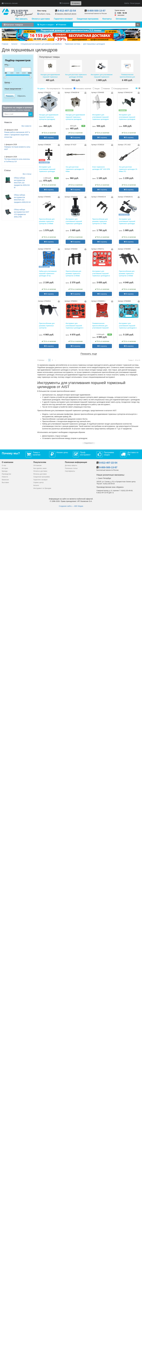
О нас (4, 465)
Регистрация (135, 3)
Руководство (6, 474)
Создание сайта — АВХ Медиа (71, 506)
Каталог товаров (13, 24)
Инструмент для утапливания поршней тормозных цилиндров (100, 117)
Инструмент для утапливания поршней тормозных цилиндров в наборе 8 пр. (128, 325)
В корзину (49, 137)
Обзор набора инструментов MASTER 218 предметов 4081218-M (22, 182)
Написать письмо (10, 3)
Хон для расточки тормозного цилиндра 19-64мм (76, 76)
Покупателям (39, 462)
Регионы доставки (40, 474)
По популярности (54, 89)
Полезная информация (76, 462)
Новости (5, 477)
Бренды (5, 471)
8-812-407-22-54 (67, 10)
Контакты (107, 19)
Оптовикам (121, 19)
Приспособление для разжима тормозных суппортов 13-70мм (100, 221)
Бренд (7, 82)
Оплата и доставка (41, 19)
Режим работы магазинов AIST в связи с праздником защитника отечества (17, 134)
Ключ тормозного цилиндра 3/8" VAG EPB (101, 168)
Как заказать (22, 19)
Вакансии (5, 480)
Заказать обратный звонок (65, 14)
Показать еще (88, 353)
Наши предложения (12, 89)
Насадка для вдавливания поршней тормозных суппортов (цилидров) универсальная (50, 76)
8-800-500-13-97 (96, 10)
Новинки (61, 25)
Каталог (36, 485)
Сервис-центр (38, 482)
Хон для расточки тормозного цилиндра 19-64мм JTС (128, 169)
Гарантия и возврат (63, 19)
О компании (7, 462)
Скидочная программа (87, 19)
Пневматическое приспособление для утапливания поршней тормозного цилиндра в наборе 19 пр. (100, 325)
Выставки (5, 482)
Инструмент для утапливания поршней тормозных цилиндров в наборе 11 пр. (101, 273)
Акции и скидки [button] (45, 25)
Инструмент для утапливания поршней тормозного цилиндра (101, 76)
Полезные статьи (71, 468)
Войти (126, 3)
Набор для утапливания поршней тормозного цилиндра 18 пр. (48, 273)
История (5, 468)
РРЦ (6, 65)
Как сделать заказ (39, 468)
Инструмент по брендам (42, 488)
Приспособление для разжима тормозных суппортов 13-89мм (47, 221)
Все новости (26, 126)
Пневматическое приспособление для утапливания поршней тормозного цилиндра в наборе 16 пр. (127, 76)
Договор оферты (71, 465)
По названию (67, 89)
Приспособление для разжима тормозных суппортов (47, 325)
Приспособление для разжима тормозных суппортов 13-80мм (73, 273)
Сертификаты (70, 471)
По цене (41, 89)
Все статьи (27, 174)
